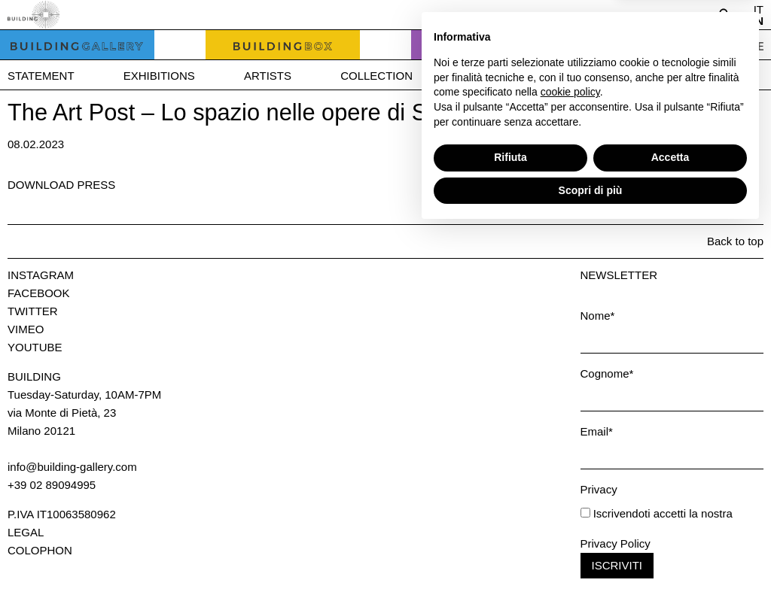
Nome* (598, 315)
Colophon (40, 550)
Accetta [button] (670, 527)
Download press (61, 184)
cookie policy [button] (570, 462)
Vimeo (26, 329)
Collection (376, 75)
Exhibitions (159, 75)
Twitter (33, 311)
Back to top (735, 241)
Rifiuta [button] (510, 527)
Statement (41, 75)
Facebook (39, 293)
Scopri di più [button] (591, 560)
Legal (26, 532)
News (592, 75)
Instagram (41, 275)
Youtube (35, 347)
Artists (267, 75)
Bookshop (494, 75)
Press (677, 75)
